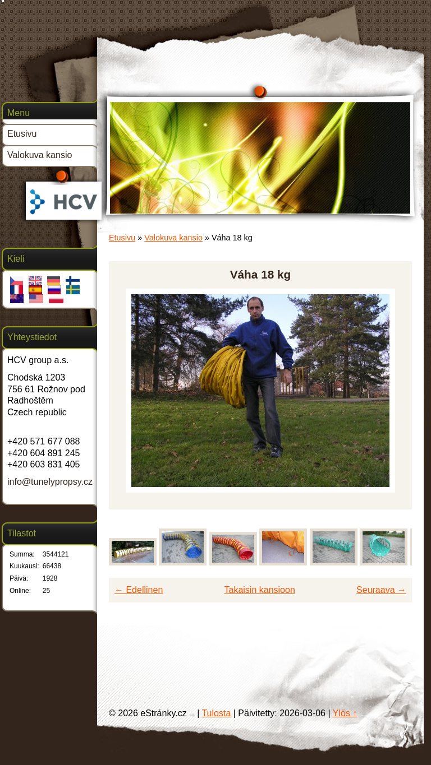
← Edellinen (138, 590)
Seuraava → (381, 590)
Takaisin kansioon (259, 590)
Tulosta (216, 713)
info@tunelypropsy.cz (50, 481)
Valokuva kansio (173, 237)
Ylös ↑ (345, 713)
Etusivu (122, 237)
